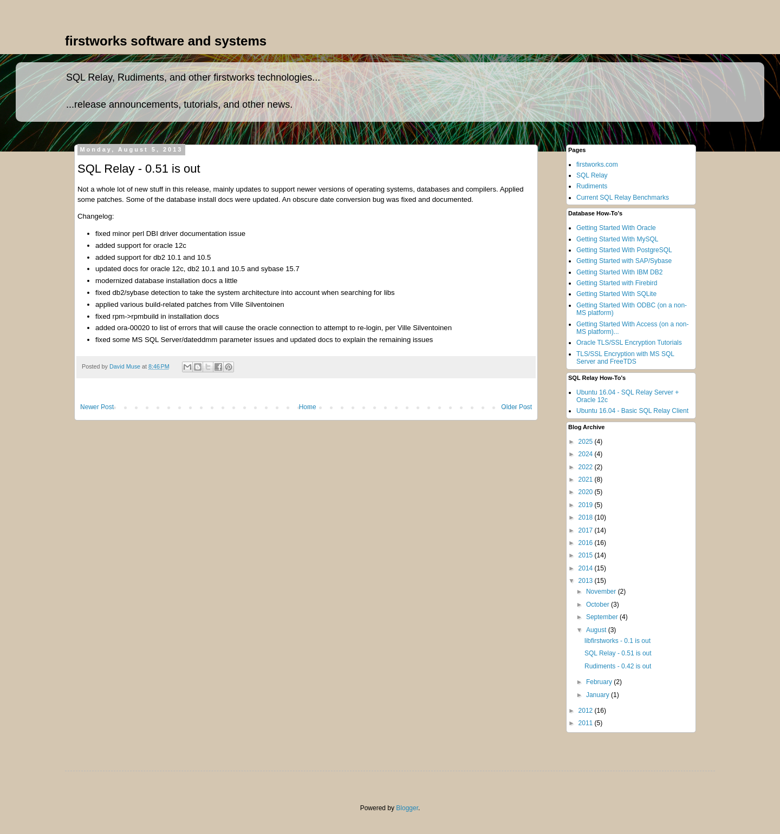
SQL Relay (592, 175)
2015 (586, 555)
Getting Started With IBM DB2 (619, 272)
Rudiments (591, 186)
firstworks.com (597, 164)
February (600, 682)
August (597, 630)
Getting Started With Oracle (616, 228)
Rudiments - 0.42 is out (617, 666)
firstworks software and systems (165, 41)
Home (307, 407)
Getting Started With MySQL (617, 239)
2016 (586, 543)
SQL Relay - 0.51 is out (618, 653)
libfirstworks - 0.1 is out (617, 641)
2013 (586, 581)
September (603, 617)
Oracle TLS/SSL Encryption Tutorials (629, 342)
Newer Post (97, 407)
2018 (586, 517)
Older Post (516, 407)
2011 (586, 723)
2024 (586, 454)
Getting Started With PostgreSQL (624, 250)
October (598, 604)
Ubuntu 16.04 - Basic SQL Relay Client (632, 411)
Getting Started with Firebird (616, 283)
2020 (586, 492)
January (598, 695)
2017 (586, 530)
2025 (586, 441)
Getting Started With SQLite (616, 294)
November (602, 591)
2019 (586, 505)
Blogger (407, 808)
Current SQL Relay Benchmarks (622, 197)
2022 (586, 467)
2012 (586, 710)
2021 (586, 479)
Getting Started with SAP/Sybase (624, 261)
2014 (586, 568)
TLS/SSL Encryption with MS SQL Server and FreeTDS (625, 357)
